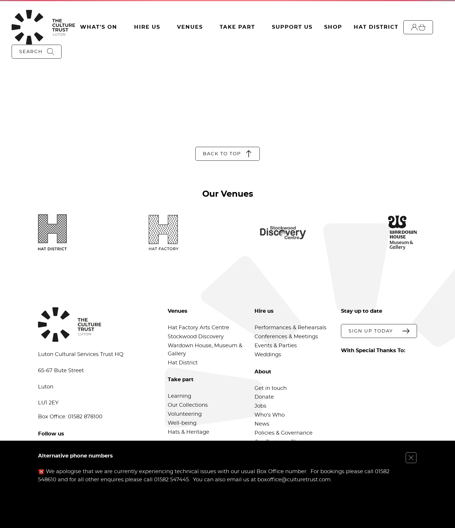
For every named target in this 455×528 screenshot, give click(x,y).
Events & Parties (275, 345)
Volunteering (185, 414)
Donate (264, 397)
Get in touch (270, 388)
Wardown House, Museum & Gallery (205, 350)
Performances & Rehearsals (290, 327)
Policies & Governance (283, 433)
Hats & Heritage (188, 432)
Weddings (267, 354)
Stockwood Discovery (196, 336)
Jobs (260, 406)
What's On (98, 27)
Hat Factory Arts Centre (198, 327)
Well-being (182, 423)
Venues (190, 27)
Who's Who (269, 415)
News (261, 424)
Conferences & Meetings (286, 336)
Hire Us (147, 27)
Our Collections (188, 405)
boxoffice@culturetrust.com (294, 479)
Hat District (376, 27)
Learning (179, 396)
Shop (333, 27)
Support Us (292, 27)
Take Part (237, 27)
